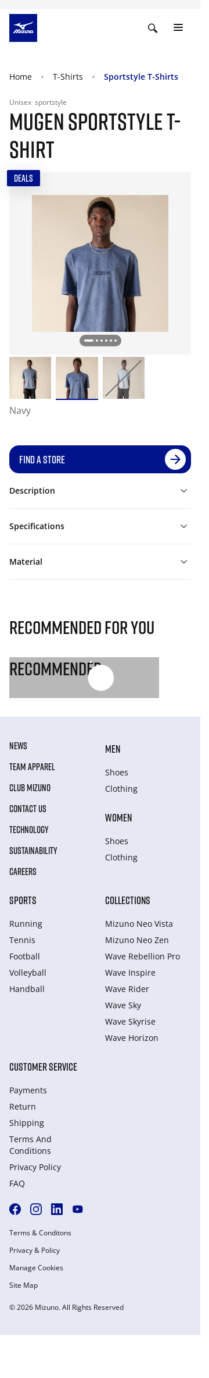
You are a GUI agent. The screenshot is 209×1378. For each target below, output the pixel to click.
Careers (23, 871)
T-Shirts (68, 76)
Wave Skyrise (130, 1021)
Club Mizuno (30, 787)
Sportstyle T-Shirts (141, 76)
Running (25, 923)
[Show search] (152, 28)
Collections (127, 900)
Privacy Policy (35, 1166)
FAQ (17, 1183)
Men (112, 748)
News (18, 746)
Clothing (121, 788)
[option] (30, 378)
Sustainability (33, 850)
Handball (27, 988)
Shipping (26, 1122)
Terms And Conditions (30, 1144)
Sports (23, 900)
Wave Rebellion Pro (142, 956)
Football (24, 956)
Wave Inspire (130, 972)
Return (22, 1106)
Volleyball (27, 972)
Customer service (43, 1066)
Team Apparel (32, 767)
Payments (28, 1090)
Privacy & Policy (34, 1250)
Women (118, 817)
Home (20, 76)
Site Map (23, 1285)
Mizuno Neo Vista (139, 923)
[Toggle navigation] (178, 28)
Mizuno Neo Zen (137, 939)
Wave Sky (123, 1005)
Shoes (116, 772)
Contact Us (27, 808)
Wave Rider (127, 988)
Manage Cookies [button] (36, 1268)
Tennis (22, 939)
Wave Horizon (131, 1037)
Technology (29, 829)
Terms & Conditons (40, 1233)
